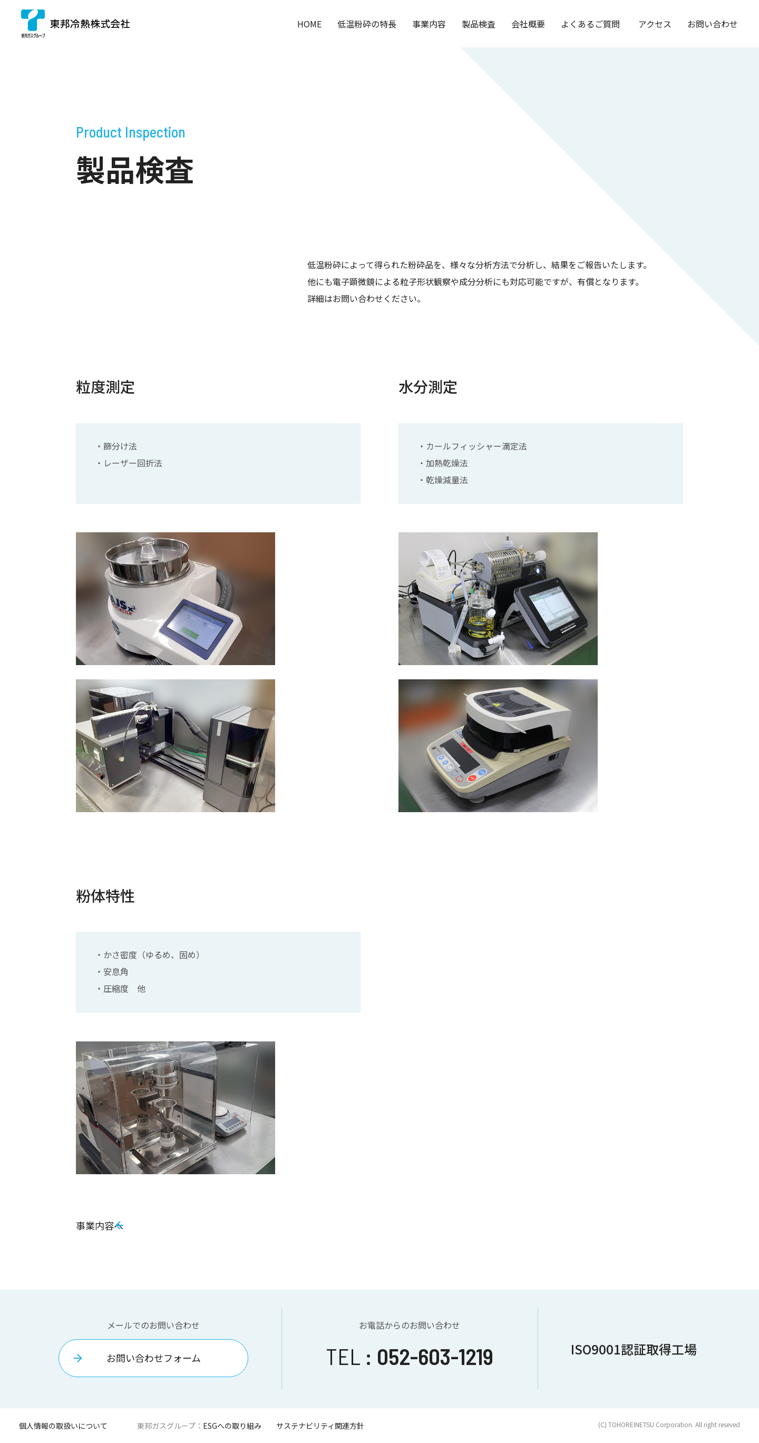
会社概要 (528, 23)
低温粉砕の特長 (366, 23)
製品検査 (478, 23)
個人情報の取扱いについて (63, 1425)
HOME (309, 23)
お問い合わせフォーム (153, 1357)
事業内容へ (106, 1225)
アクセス (655, 23)
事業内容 (429, 23)
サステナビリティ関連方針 (320, 1425)
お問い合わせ (712, 23)
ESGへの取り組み (232, 1425)
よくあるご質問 (590, 23)
